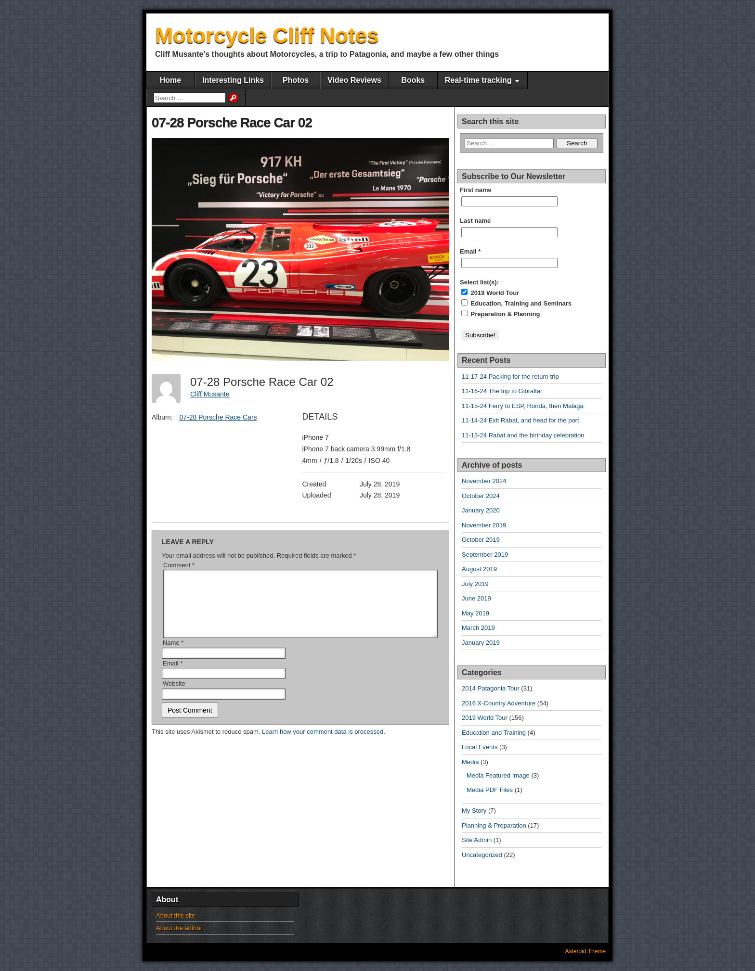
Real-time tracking (478, 80)
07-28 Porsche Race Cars (218, 417)
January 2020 (481, 510)
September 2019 (485, 554)
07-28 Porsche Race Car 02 (232, 122)
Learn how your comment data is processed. (323, 743)
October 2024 (481, 495)
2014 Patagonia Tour (491, 688)
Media (470, 762)
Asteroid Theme (585, 951)
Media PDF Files (490, 789)
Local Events (479, 747)
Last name (475, 220)
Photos (296, 80)
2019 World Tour (490, 292)
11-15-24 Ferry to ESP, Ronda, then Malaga (523, 405)
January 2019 (481, 642)
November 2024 (484, 481)
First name (476, 189)
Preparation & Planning (500, 314)
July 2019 (475, 584)
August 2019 (479, 569)
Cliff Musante (209, 394)
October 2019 (481, 539)
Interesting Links (233, 80)
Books (413, 80)
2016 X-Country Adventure (498, 703)
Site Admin (477, 839)
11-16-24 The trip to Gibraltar (502, 391)
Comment (179, 565)
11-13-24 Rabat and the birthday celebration (523, 435)
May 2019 (475, 613)
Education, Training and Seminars (516, 303)
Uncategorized (482, 854)
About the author (179, 928)
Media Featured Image (498, 775)
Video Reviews (354, 80)
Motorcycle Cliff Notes (267, 35)
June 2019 (476, 598)
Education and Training (494, 732)
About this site (175, 915)
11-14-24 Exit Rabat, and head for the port (520, 420)
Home (170, 80)
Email (172, 674)
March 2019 (478, 627)
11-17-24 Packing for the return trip (510, 376)
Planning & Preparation (494, 825)
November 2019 (484, 525)
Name (173, 654)
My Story (474, 810)
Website (174, 695)
